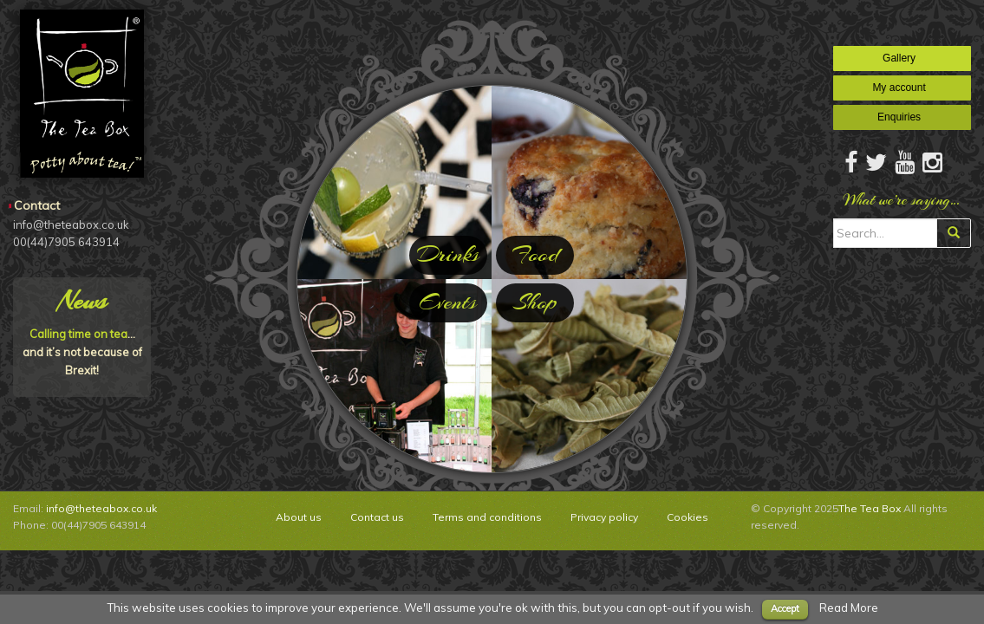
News (82, 300)
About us (299, 516)
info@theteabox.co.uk (101, 508)
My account (901, 87)
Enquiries (902, 117)
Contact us (377, 516)
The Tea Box (869, 508)
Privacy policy (604, 516)
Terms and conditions (487, 516)
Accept (785, 608)
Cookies (687, 516)
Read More (848, 607)
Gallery (902, 58)
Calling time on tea (78, 334)
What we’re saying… (902, 200)
